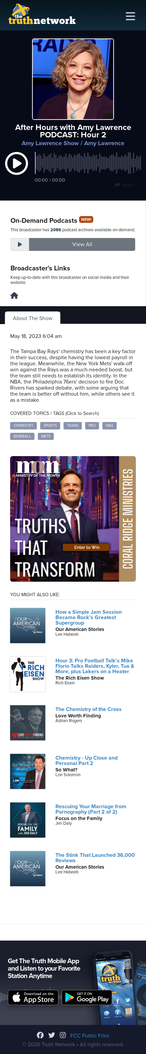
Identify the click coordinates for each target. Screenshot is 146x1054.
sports (50, 425)
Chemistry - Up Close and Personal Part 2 (86, 761)
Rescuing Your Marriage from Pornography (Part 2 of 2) (90, 809)
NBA (109, 425)
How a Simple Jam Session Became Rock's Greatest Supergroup (88, 617)
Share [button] (124, 185)
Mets (45, 436)
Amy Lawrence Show (50, 143)
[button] (16, 170)
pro (92, 425)
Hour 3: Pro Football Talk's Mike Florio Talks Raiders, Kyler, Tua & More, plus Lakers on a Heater (94, 666)
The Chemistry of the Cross (88, 709)
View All (82, 244)
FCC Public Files (89, 1035)
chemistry (23, 425)
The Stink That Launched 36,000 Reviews (95, 858)
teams (72, 425)
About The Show (32, 318)
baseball (22, 436)
